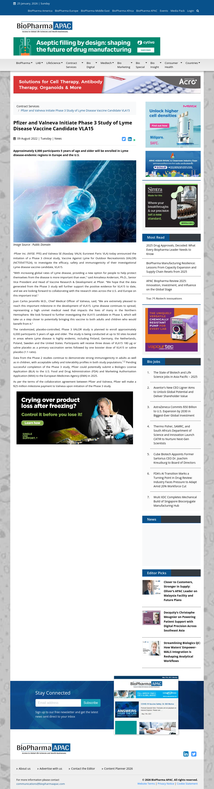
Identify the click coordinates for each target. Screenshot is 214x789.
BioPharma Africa (123, 11)
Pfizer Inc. (20, 253)
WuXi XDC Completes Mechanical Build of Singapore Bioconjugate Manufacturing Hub (175, 501)
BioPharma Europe (66, 11)
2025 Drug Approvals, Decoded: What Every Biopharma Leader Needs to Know (170, 250)
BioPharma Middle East (95, 11)
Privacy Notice (166, 783)
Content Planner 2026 (117, 768)
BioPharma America (40, 11)
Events (164, 11)
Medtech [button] (106, 63)
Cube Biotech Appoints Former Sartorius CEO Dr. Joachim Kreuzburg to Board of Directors (174, 458)
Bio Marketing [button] (123, 65)
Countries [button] (192, 63)
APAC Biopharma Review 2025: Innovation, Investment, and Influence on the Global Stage (171, 286)
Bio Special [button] (140, 65)
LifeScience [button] (53, 63)
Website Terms (146, 783)
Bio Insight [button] (155, 65)
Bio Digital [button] (91, 65)
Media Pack (177, 11)
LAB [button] (38, 63)
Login (190, 11)
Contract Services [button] (71, 65)
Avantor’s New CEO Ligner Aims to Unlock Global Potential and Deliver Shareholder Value (174, 392)
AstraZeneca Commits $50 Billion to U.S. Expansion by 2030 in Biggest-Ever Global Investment (175, 411)
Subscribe (91, 702)
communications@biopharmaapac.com (40, 784)
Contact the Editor (82, 768)
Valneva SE (55, 253)
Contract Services (28, 106)
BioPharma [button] (23, 63)
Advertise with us (49, 768)
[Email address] (58, 703)
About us (23, 768)
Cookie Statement (187, 783)
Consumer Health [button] (171, 65)
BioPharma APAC (146, 11)
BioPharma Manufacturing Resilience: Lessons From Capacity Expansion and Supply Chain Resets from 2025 (171, 268)
